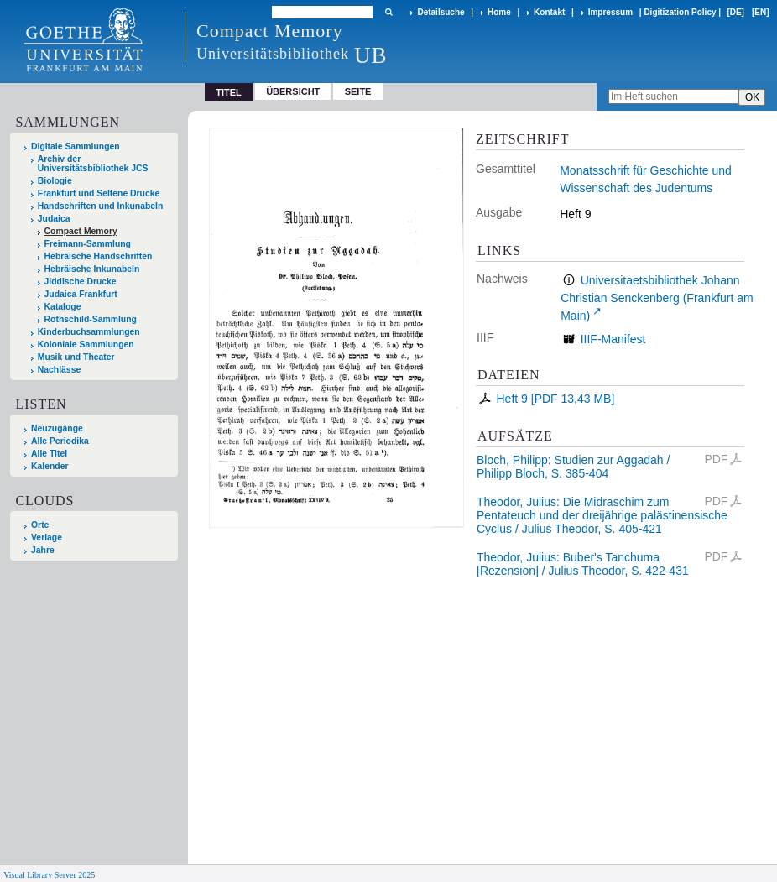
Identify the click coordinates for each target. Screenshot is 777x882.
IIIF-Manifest (613, 339)
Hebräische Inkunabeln (92, 269)
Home (499, 12)
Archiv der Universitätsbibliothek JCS (93, 163)
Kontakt (549, 12)
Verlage (46, 537)
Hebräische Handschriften (98, 256)
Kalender (49, 466)
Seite (358, 91)
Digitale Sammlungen (75, 146)
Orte (40, 525)
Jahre (43, 550)
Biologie (55, 180)
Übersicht (293, 91)
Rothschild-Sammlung (90, 319)
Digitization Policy (680, 12)
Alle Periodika (60, 441)
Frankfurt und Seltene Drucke (99, 193)
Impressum (610, 12)
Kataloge (62, 306)
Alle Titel (49, 453)
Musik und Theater (76, 357)
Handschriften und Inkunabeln (101, 206)
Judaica (54, 218)
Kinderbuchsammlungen (89, 332)
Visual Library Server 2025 (49, 874)
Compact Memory (80, 231)
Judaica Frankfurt (80, 294)
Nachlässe (59, 369)
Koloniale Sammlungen (86, 344)
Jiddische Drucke (80, 281)
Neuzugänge (57, 428)
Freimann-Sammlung (87, 243)
